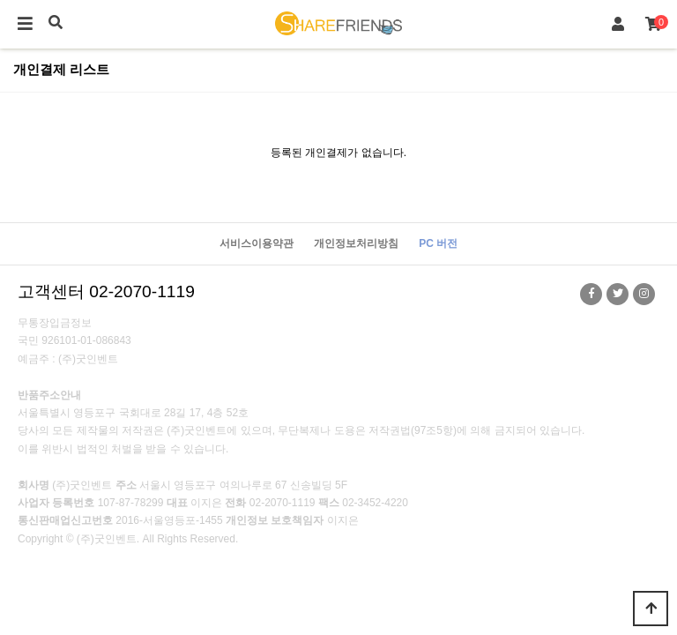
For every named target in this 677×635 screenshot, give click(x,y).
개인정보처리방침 (356, 243)
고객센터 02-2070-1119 (106, 291)
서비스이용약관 (256, 243)
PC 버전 (438, 243)
